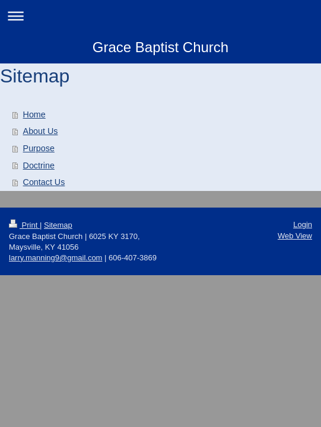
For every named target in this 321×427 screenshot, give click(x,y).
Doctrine (39, 165)
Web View (295, 235)
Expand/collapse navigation (160, 15)
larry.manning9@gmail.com (55, 257)
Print (24, 225)
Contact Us (44, 182)
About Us (40, 131)
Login (302, 224)
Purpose (39, 148)
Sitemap (58, 225)
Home (34, 114)
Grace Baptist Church (160, 47)
